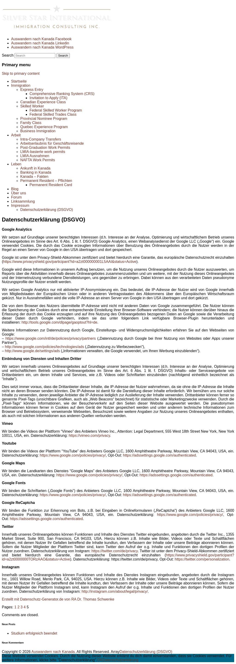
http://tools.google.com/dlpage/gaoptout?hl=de (59, 322)
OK (99, 660)
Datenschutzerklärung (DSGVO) (46, 210)
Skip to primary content (21, 73)
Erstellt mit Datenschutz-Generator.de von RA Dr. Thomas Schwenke (58, 599)
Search (8, 55)
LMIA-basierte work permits (42, 152)
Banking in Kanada (35, 172)
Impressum (20, 205)
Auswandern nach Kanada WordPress (42, 47)
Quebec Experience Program (44, 127)
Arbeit (16, 135)
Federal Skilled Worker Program (56, 110)
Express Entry (31, 90)
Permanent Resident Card (51, 185)
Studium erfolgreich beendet (34, 633)
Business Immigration (38, 131)
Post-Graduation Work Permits (45, 147)
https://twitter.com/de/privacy (114, 551)
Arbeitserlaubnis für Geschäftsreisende (52, 143)
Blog (14, 189)
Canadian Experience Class (43, 102)
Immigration (20, 85)
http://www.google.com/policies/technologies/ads (44, 347)
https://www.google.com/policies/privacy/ (73, 455)
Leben (16, 164)
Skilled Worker (32, 106)
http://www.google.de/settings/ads (32, 351)
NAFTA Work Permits (37, 160)
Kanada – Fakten (34, 176)
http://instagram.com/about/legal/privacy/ (115, 591)
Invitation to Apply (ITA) (48, 98)
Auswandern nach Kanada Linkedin (40, 43)
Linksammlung (23, 201)
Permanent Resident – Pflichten (46, 181)
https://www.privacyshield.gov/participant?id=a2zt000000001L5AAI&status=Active (69, 262)
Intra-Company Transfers (40, 139)
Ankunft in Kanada (35, 168)
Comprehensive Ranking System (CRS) (62, 94)
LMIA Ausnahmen (34, 156)
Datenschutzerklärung (120, 660)
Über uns (18, 193)
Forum (16, 197)
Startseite (19, 81)
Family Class (30, 123)
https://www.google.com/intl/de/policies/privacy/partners (50, 338)
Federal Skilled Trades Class (53, 114)
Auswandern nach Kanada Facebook (41, 39)
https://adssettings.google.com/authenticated (159, 455)
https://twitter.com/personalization (202, 559)
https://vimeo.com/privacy (89, 435)
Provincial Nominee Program (43, 119)
